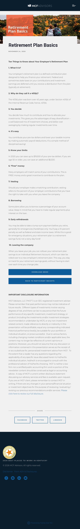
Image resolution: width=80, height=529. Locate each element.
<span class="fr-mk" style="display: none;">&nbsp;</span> (12, 441)
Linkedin (57, 420)
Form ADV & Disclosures (25, 471)
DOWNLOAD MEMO (40, 272)
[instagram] (13, 478)
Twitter (40, 420)
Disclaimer (8, 471)
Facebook (22, 420)
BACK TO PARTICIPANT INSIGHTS (40, 281)
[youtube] (25, 478)
